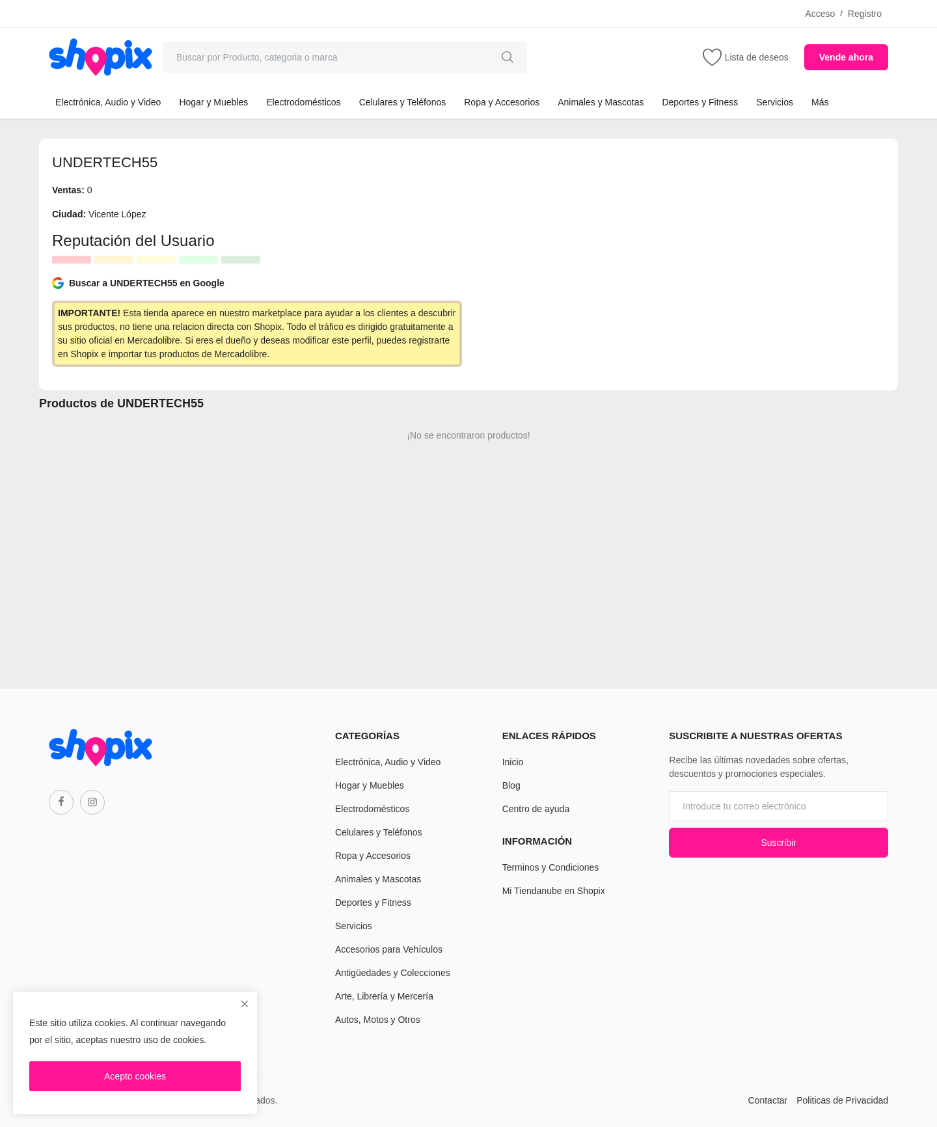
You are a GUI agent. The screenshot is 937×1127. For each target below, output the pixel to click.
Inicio (513, 762)
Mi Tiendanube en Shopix (553, 891)
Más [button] (819, 102)
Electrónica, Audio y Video (108, 102)
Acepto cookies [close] (135, 1076)
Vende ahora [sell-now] (846, 57)
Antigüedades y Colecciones (392, 973)
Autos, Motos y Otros (377, 1019)
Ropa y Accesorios (501, 102)
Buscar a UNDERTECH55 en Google (138, 283)
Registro (865, 13)
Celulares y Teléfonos (402, 102)
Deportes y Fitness (700, 102)
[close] (245, 1004)
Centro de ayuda (536, 809)
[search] (507, 57)
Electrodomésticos (303, 102)
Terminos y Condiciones (550, 867)
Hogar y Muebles (213, 102)
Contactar (768, 1100)
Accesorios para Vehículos (388, 949)
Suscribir (778, 842)
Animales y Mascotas (601, 102)
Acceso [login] (820, 13)
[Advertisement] (680, 243)
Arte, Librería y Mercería (384, 996)
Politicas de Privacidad (842, 1100)
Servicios (774, 102)
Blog (511, 785)
